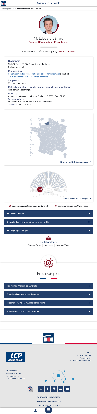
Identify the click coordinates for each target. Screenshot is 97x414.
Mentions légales (14, 401)
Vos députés (6, 9)
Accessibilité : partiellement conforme (34, 401)
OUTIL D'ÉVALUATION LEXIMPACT (47, 395)
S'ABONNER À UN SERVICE (48, 391)
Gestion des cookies (82, 401)
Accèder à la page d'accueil (3, 3)
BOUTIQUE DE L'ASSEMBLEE (48, 382)
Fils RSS (71, 401)
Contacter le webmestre (58, 401)
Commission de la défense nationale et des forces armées (34, 74)
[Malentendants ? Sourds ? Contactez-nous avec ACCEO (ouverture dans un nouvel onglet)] (30, 374)
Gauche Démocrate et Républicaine (48, 42)
